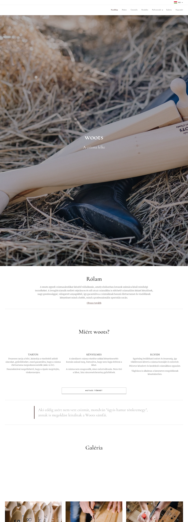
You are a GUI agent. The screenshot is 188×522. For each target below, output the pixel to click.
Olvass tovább (94, 303)
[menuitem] (119, 10)
